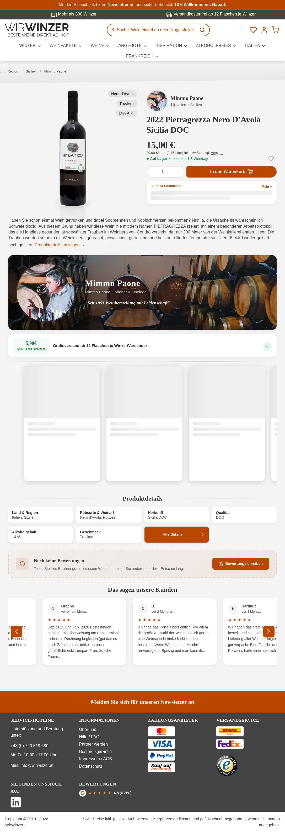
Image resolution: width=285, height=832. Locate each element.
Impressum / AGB (95, 759)
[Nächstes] (269, 631)
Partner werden (93, 744)
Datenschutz (91, 766)
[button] (73, 148)
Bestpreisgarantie (95, 751)
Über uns (87, 729)
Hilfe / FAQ (89, 737)
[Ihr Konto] (264, 30)
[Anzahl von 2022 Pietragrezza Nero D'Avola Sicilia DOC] (165, 172)
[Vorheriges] (21, 631)
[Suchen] (202, 29)
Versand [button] (217, 153)
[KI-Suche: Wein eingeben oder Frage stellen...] (151, 30)
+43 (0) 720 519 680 (29, 745)
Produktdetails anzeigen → (60, 245)
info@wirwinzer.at (36, 765)
